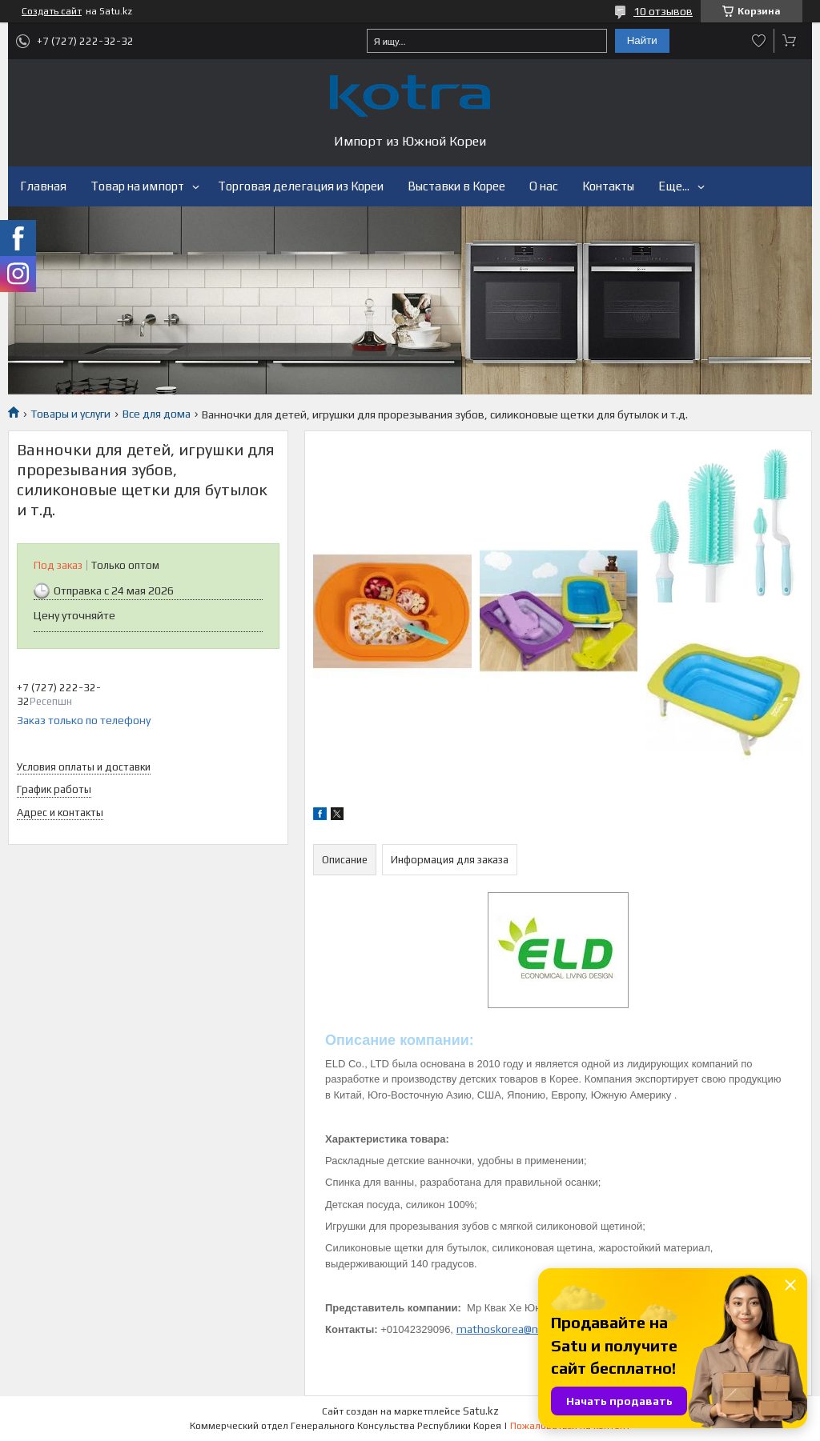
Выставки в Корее (456, 186)
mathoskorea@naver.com (519, 1329)
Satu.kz (481, 1411)
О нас (543, 186)
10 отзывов (663, 11)
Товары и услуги (70, 413)
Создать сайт (52, 11)
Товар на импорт (137, 186)
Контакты (608, 186)
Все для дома (157, 413)
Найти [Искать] (642, 40)
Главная (43, 186)
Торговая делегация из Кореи (301, 186)
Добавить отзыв (759, 41)
